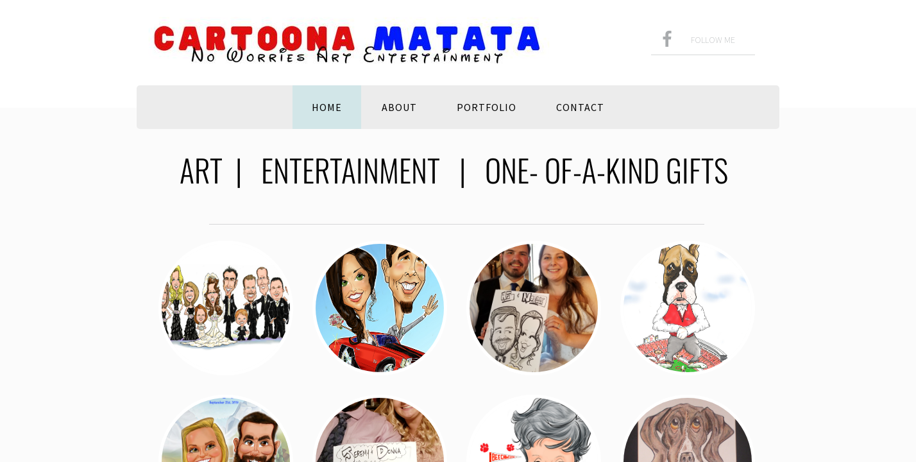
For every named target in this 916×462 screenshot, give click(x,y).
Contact (580, 107)
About (399, 107)
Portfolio (486, 107)
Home (327, 107)
